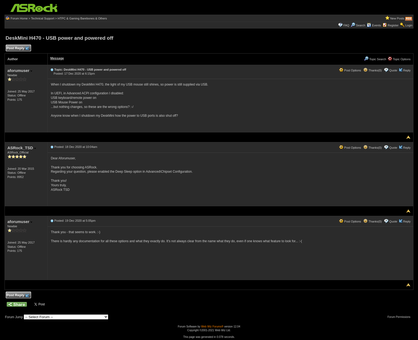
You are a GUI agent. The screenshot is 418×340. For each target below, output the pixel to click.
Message (57, 58)
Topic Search (375, 59)
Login (408, 25)
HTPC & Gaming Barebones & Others (82, 18)
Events (374, 25)
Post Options (350, 70)
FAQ (346, 25)
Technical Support (42, 18)
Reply (407, 70)
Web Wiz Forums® (212, 326)
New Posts (397, 18)
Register (393, 25)
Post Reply (18, 48)
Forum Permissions (400, 316)
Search (360, 25)
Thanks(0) (372, 70)
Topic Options (399, 59)
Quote (393, 70)
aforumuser (20, 70)
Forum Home (19, 18)
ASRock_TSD (21, 147)
